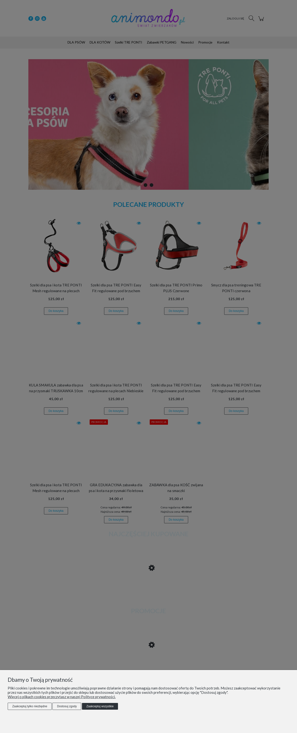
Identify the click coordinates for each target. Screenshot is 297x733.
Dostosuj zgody (67, 706)
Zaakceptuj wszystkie (99, 706)
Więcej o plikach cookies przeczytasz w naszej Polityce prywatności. (62, 697)
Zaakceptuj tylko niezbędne (29, 706)
